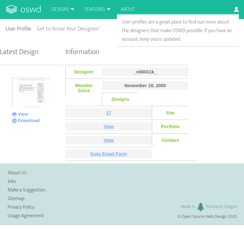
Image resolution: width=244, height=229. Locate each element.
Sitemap (16, 198)
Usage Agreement (26, 216)
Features (95, 9)
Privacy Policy (21, 207)
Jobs (12, 181)
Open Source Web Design (204, 216)
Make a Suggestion (27, 190)
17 (108, 112)
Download (29, 120)
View (23, 114)
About (128, 9)
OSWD (30, 9)
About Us (17, 173)
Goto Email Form (108, 153)
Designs (60, 9)
